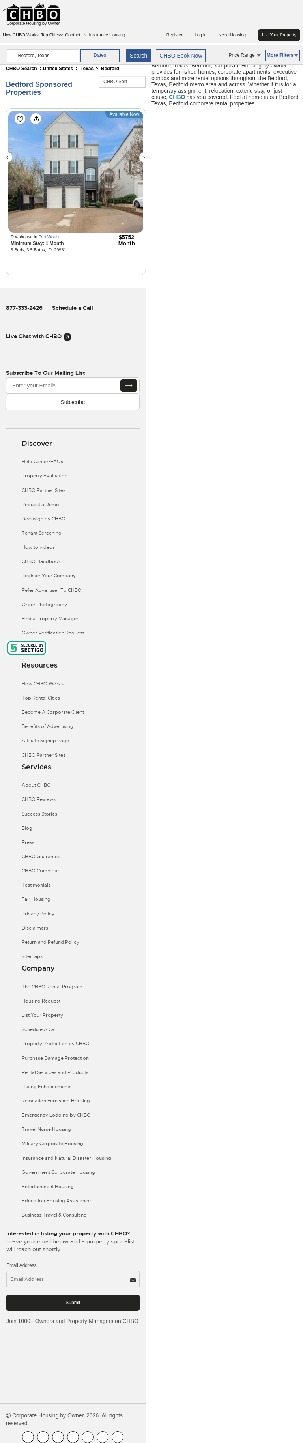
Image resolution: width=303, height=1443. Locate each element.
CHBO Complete (40, 871)
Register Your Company (49, 576)
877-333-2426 (24, 307)
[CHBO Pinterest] (102, 1437)
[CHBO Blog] (58, 1437)
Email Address (21, 1265)
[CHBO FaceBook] (28, 1437)
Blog (27, 828)
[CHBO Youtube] (43, 1437)
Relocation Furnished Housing (56, 1101)
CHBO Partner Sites (43, 490)
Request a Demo (40, 505)
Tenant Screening (42, 533)
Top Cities (52, 34)
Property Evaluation (44, 476)
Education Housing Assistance (56, 1201)
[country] (43, 55)
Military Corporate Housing (52, 1143)
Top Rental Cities (41, 698)
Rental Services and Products (55, 1072)
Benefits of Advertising (47, 726)
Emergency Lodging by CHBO (56, 1115)
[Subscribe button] (128, 385)
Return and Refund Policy (50, 942)
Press (28, 842)
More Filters (282, 55)
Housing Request (41, 1001)
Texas (87, 68)
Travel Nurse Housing (46, 1129)
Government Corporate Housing (58, 1172)
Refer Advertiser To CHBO (52, 590)
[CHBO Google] (117, 1437)
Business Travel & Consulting (54, 1215)
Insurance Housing (107, 34)
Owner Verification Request (53, 633)
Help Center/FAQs (42, 462)
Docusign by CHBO (43, 519)
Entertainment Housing (48, 1186)
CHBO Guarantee (41, 856)
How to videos (38, 547)
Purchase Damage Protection (55, 1058)
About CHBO (36, 785)
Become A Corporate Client (53, 712)
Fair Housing (36, 899)
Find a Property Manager (50, 619)
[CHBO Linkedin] (88, 1437)
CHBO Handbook (41, 561)
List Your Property (279, 34)
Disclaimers (35, 928)
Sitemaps (32, 956)
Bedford (110, 68)
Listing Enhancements (46, 1087)
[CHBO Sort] (122, 82)
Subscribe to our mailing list (45, 372)
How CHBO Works (21, 34)
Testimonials (36, 885)
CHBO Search (21, 68)
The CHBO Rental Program (52, 987)
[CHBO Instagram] (73, 1437)
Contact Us (75, 34)
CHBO (177, 97)
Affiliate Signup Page (45, 740)
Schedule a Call (72, 307)
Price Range (245, 55)
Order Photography (44, 604)
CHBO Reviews (39, 799)
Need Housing (236, 35)
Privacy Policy (38, 914)
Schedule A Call (39, 1029)
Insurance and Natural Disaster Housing (66, 1158)
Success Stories (39, 814)
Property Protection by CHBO (56, 1044)
